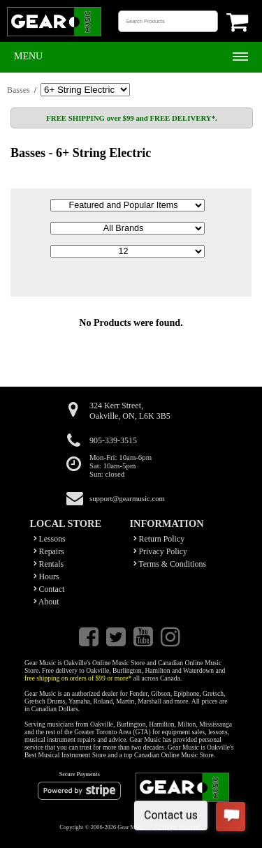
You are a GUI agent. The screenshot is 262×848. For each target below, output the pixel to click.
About (46, 602)
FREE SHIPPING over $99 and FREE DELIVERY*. (131, 118)
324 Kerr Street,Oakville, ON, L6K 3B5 (129, 411)
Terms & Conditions (170, 564)
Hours (46, 576)
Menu (28, 56)
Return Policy (159, 539)
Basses (18, 90)
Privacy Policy (160, 551)
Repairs (49, 551)
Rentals (49, 564)
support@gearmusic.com (127, 498)
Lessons (50, 539)
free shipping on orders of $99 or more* (77, 678)
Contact (49, 589)
